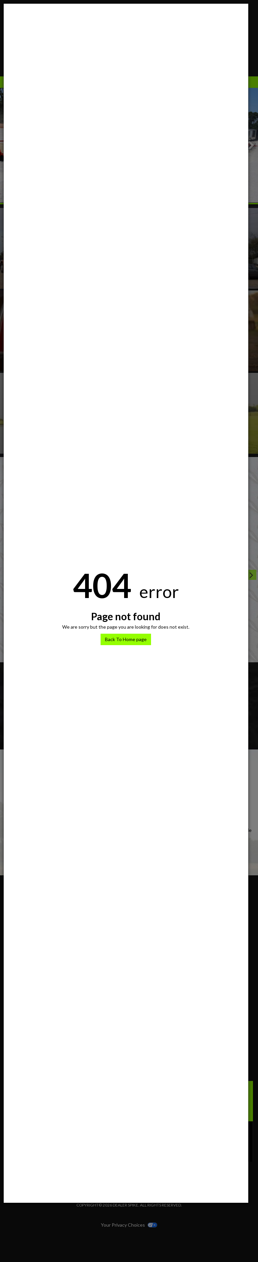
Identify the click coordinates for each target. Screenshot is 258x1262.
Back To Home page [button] (126, 639)
